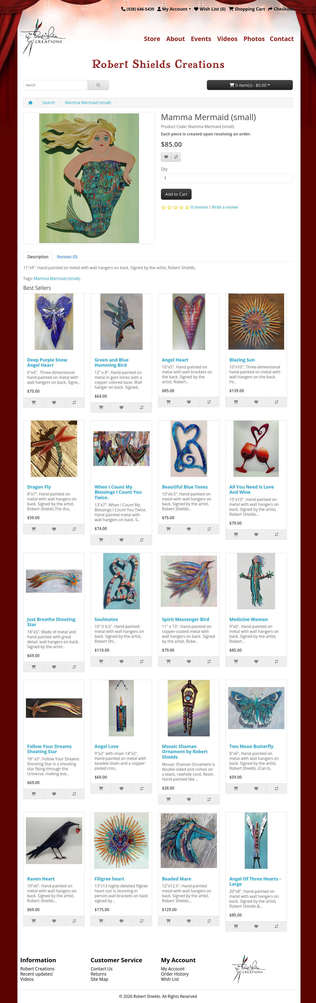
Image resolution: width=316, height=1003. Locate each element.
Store (152, 38)
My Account (173, 969)
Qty (164, 169)
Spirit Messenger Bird (185, 619)
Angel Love (106, 746)
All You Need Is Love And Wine (251, 489)
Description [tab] (37, 256)
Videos (227, 38)
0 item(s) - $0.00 (248, 85)
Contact (282, 38)
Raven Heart (41, 879)
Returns (98, 974)
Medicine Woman (248, 619)
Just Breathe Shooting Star (51, 622)
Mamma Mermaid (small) (88, 102)
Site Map (99, 979)
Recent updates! (36, 974)
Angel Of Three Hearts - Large (255, 881)
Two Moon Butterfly (251, 746)
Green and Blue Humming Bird (112, 362)
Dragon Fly (39, 487)
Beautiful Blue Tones (185, 487)
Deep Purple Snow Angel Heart (47, 362)
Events (201, 38)
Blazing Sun (242, 360)
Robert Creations (37, 969)
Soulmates (106, 619)
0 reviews (199, 207)
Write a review (225, 207)
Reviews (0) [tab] (67, 256)
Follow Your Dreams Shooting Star (49, 749)
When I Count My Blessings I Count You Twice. (118, 492)
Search (48, 102)
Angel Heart (175, 360)
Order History (175, 974)
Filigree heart (109, 879)
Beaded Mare (176, 879)
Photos (254, 38)
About (175, 38)
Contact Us (102, 969)
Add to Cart (176, 194)
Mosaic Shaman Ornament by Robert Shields (185, 751)
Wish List (170, 979)
